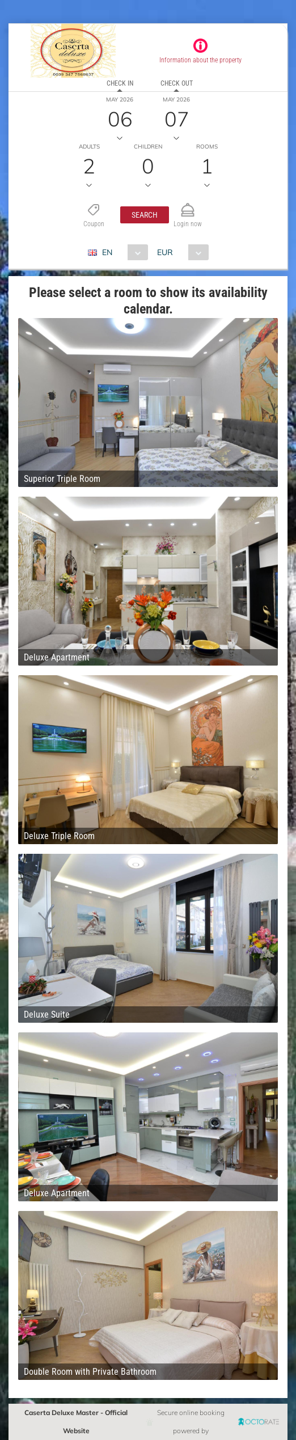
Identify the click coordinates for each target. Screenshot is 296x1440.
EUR (165, 252)
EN (107, 252)
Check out (176, 83)
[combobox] (122, 252)
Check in (120, 83)
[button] (144, 214)
